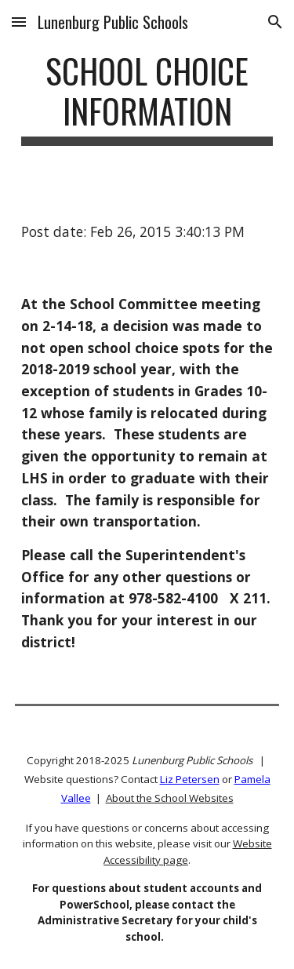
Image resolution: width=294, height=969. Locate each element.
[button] (19, 21)
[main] (147, 98)
